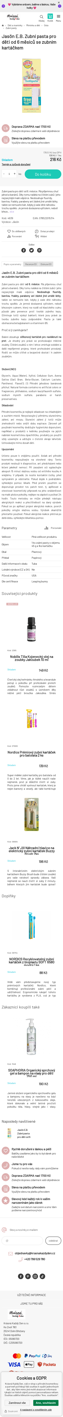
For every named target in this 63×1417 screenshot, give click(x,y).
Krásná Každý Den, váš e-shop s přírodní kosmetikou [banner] (13, 18)
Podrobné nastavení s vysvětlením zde (31, 1409)
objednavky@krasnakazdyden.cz (35, 1253)
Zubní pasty (11, 28)
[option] (31, 86)
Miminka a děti (33, 25)
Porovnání (17, 236)
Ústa (46, 25)
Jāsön (15, 221)
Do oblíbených (19, 231)
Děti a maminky (15, 25)
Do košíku (43, 174)
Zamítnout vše (17, 1402)
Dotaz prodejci (47, 231)
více (12, 211)
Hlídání (43, 236)
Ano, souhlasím (46, 1402)
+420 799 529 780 (34, 1259)
